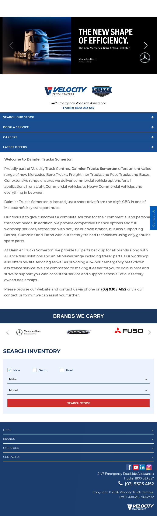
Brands (78, 439)
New (13, 370)
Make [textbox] (13, 379)
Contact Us (78, 457)
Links (78, 430)
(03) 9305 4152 (113, 289)
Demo (40, 370)
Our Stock (78, 448)
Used (66, 370)
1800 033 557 (84, 108)
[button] (146, 45)
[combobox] (78, 379)
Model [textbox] (13, 390)
